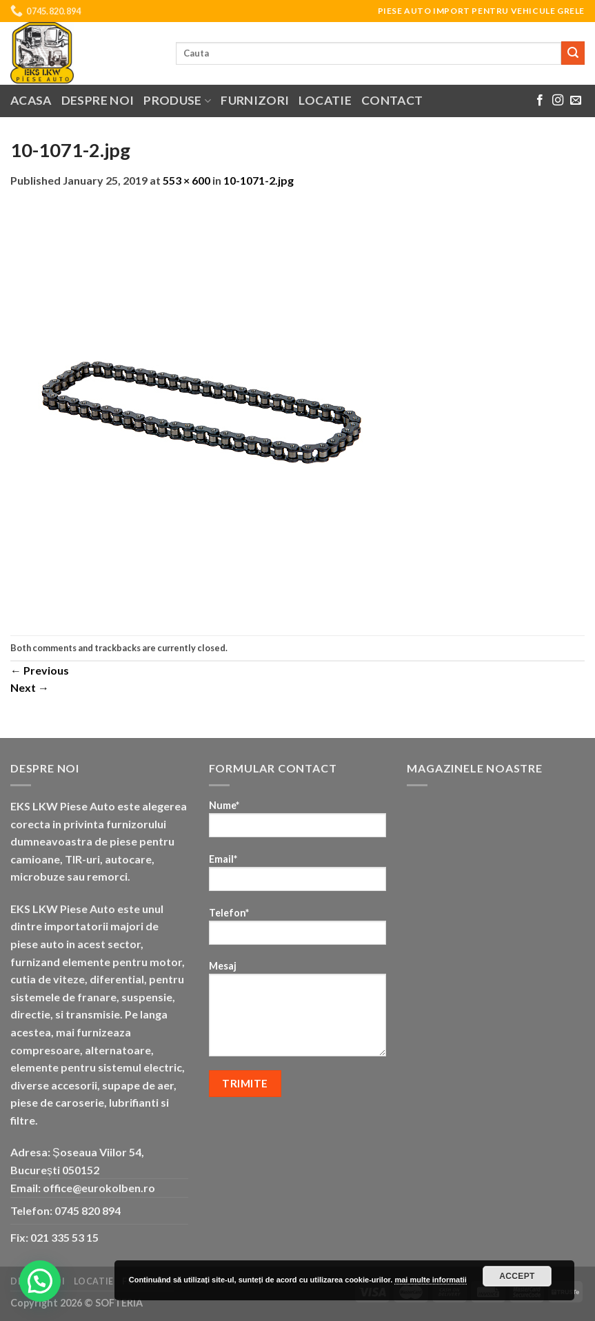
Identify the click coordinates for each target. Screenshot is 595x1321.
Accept (517, 1276)
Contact (392, 100)
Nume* (298, 823)
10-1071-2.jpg (258, 180)
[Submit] (573, 53)
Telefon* (298, 930)
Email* (298, 877)
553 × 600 (186, 180)
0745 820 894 (87, 1210)
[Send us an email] (575, 100)
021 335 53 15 (64, 1237)
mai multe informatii (430, 1280)
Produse (177, 100)
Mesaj (298, 1013)
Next (29, 687)
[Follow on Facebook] (539, 100)
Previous (39, 670)
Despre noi (97, 100)
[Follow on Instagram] (557, 100)
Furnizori (255, 100)
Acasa (31, 100)
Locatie (325, 100)
